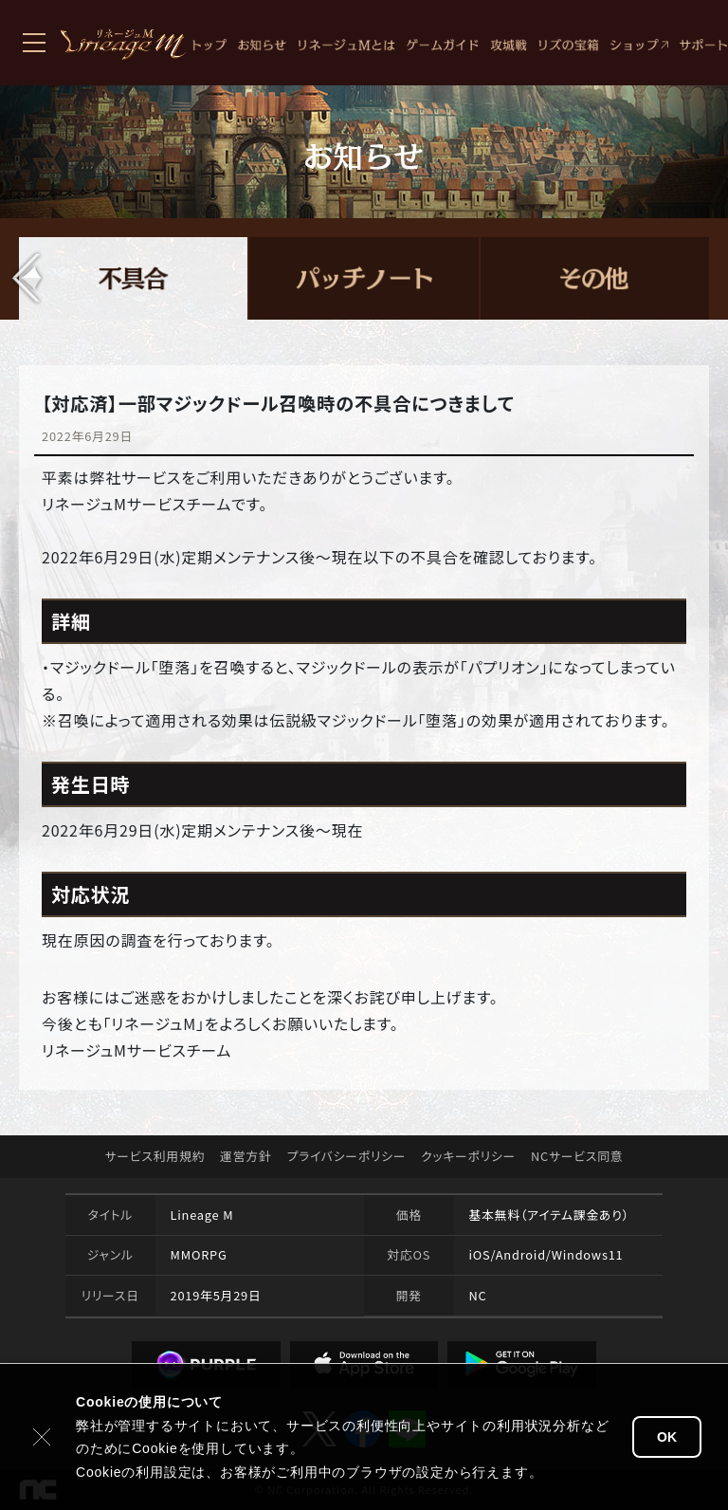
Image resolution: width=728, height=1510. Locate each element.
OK (667, 1437)
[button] (27, 277)
